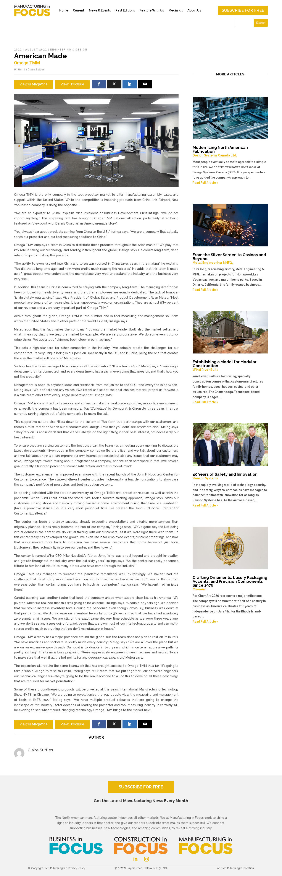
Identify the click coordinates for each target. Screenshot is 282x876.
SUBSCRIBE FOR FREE (141, 787)
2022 (18, 49)
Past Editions (125, 10)
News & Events (100, 10)
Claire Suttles (36, 69)
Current (78, 10)
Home (63, 10)
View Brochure (72, 84)
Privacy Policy (76, 868)
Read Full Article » (205, 182)
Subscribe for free (243, 10)
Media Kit (176, 10)
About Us (194, 10)
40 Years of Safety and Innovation (230, 476)
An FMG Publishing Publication (235, 868)
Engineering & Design (68, 49)
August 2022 (36, 49)
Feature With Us (152, 10)
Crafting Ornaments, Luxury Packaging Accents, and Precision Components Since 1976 (230, 583)
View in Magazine (33, 84)
